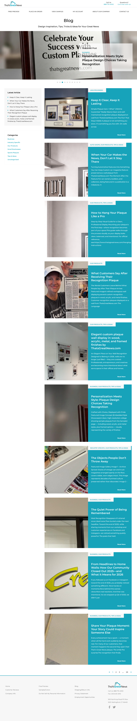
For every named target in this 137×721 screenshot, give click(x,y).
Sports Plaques (13, 153)
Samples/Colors (44, 690)
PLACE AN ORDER (35, 11)
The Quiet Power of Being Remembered (109, 511)
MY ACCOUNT (78, 11)
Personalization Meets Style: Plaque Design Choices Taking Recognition (106, 402)
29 (127, 672)
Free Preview (43, 686)
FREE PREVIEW (13, 11)
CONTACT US (124, 11)
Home (7, 686)
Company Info (10, 693)
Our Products (73, 52)
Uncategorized (13, 159)
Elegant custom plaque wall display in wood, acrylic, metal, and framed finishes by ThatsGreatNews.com (22, 118)
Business (11, 139)
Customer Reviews (12, 690)
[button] (57, 82)
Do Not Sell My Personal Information (52, 693)
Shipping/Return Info (82, 690)
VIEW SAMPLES (57, 11)
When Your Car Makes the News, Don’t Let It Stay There (109, 158)
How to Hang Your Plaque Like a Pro (23, 107)
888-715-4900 (109, 4)
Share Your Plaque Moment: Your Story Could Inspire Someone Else (110, 629)
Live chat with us (124, 4)
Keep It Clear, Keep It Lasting (21, 97)
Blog (76, 686)
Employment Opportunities (85, 697)
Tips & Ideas (12, 156)
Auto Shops (95, 145)
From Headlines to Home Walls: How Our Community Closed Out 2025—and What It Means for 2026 (110, 569)
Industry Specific (14, 142)
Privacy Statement (81, 693)
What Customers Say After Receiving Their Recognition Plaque (109, 277)
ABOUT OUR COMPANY (101, 11)
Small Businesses (14, 149)
